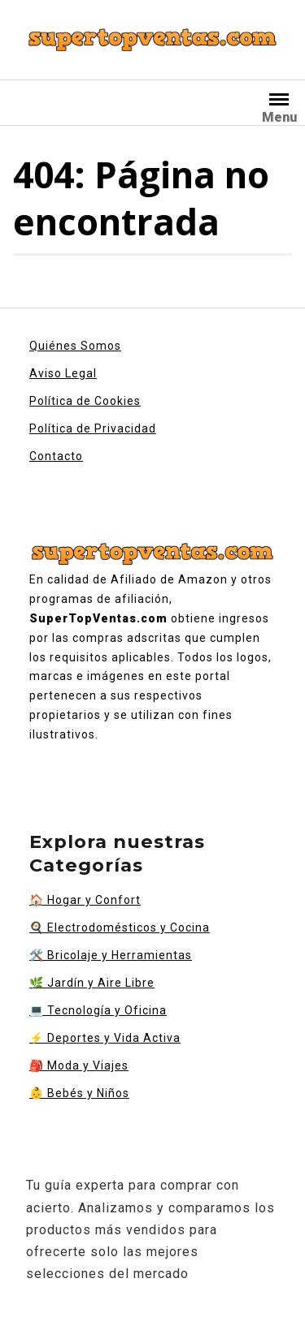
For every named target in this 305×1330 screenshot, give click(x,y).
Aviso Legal (63, 373)
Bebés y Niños (79, 1093)
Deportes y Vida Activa (105, 1037)
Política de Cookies (85, 400)
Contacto (56, 456)
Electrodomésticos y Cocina (119, 927)
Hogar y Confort (85, 899)
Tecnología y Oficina (98, 1010)
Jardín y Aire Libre (92, 982)
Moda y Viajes (79, 1065)
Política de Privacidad (92, 428)
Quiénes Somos (75, 345)
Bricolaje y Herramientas (110, 955)
